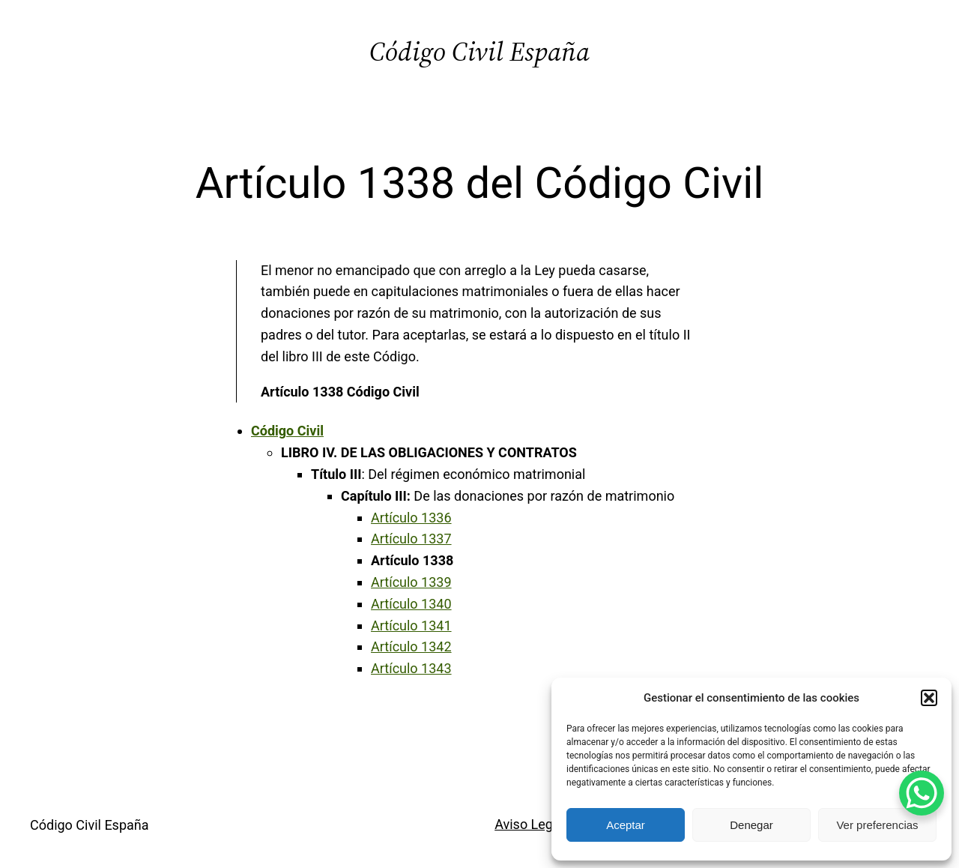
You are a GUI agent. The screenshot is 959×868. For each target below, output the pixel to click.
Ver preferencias (877, 825)
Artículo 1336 (411, 517)
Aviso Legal (528, 824)
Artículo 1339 (411, 582)
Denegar (751, 825)
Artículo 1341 (411, 625)
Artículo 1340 (411, 604)
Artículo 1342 (411, 646)
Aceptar (625, 825)
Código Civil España (479, 51)
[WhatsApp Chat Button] (921, 793)
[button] (929, 697)
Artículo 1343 (411, 668)
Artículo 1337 (411, 538)
